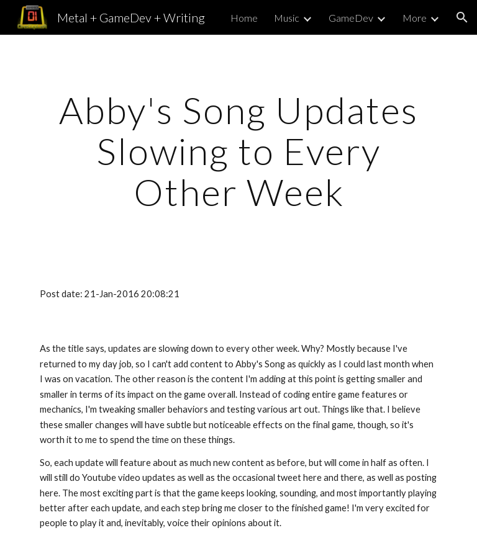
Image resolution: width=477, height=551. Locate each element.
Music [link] (286, 18)
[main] (238, 150)
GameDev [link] (351, 18)
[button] (462, 17)
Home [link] (244, 18)
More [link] (414, 18)
